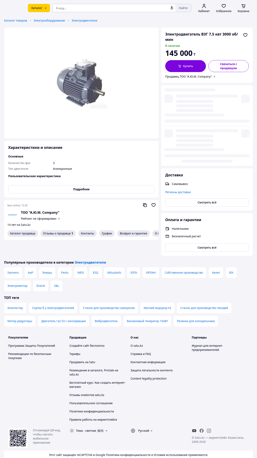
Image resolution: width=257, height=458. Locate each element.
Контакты (87, 233)
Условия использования (170, 439)
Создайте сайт (79, 330)
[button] (185, 66)
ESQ (95, 257)
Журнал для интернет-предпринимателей (207, 332)
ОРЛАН (151, 257)
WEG (80, 257)
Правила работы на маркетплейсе (93, 404)
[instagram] (209, 414)
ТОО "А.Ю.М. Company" (40, 212)
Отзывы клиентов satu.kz (86, 379)
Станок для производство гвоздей (204, 292)
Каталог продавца (22, 233)
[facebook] (201, 414)
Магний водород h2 (157, 292)
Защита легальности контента (151, 354)
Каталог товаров (15, 20)
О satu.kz (137, 330)
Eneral (41, 270)
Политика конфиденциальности (91, 395)
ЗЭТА (133, 257)
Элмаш (47, 257)
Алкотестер (15, 292)
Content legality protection (148, 363)
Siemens (13, 257)
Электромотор (17, 270)
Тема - (86, 415)
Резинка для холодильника (196, 305)
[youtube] (194, 414)
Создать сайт (181, 450)
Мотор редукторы (19, 305)
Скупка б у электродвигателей (53, 292)
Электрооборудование (49, 20)
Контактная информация (148, 346)
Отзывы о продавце (58, 233)
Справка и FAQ (141, 338)
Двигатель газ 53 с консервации (63, 305)
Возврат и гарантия (133, 233)
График (107, 233)
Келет (216, 257)
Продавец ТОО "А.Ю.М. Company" (188, 76)
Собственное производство (184, 257)
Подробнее (81, 189)
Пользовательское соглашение (91, 387)
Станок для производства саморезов (108, 292)
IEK (231, 257)
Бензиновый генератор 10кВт (147, 305)
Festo (64, 257)
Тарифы (74, 338)
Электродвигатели (84, 20)
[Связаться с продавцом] (228, 66)
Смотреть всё (206, 119)
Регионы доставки (178, 109)
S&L (56, 270)
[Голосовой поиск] (171, 8)
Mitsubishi (114, 257)
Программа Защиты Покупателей (31, 330)
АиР (30, 257)
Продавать (76, 346)
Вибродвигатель (106, 305)
